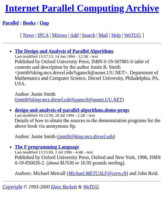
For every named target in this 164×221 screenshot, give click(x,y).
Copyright (12, 186)
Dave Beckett (64, 186)
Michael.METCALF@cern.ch (98, 173)
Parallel (10, 22)
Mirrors (59, 35)
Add (74, 35)
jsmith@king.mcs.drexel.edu (86, 136)
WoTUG (132, 35)
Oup (44, 22)
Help (116, 35)
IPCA (43, 35)
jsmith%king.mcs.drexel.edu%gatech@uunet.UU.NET (69, 99)
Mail (103, 35)
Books (29, 22)
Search (88, 35)
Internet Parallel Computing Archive (82, 8)
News (28, 35)
